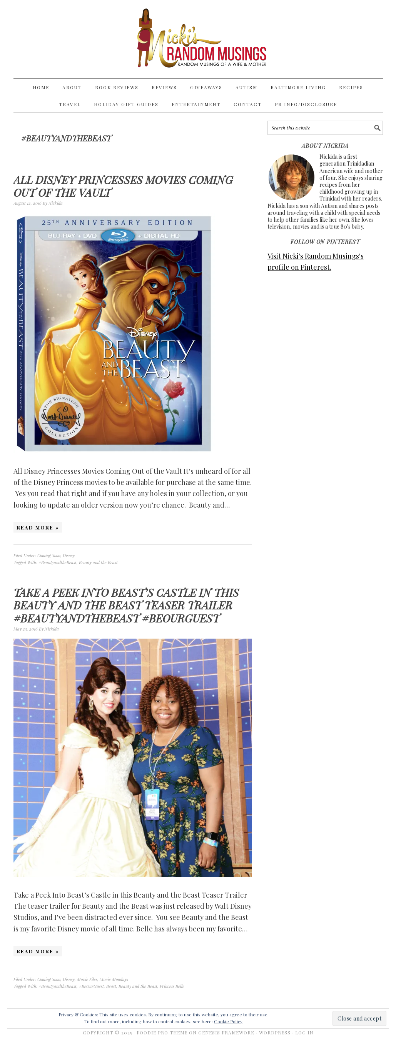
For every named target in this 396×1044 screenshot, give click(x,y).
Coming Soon (48, 555)
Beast (111, 986)
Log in (304, 1032)
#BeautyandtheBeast (57, 562)
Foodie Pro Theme (162, 1032)
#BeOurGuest (91, 986)
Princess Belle (172, 986)
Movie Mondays (114, 979)
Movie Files (87, 979)
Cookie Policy (228, 1021)
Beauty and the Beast (98, 562)
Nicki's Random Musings (198, 39)
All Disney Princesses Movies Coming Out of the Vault (123, 186)
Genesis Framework (226, 1032)
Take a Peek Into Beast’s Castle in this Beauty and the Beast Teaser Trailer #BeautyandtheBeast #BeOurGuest (126, 605)
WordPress (275, 1032)
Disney (69, 555)
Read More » (38, 527)
